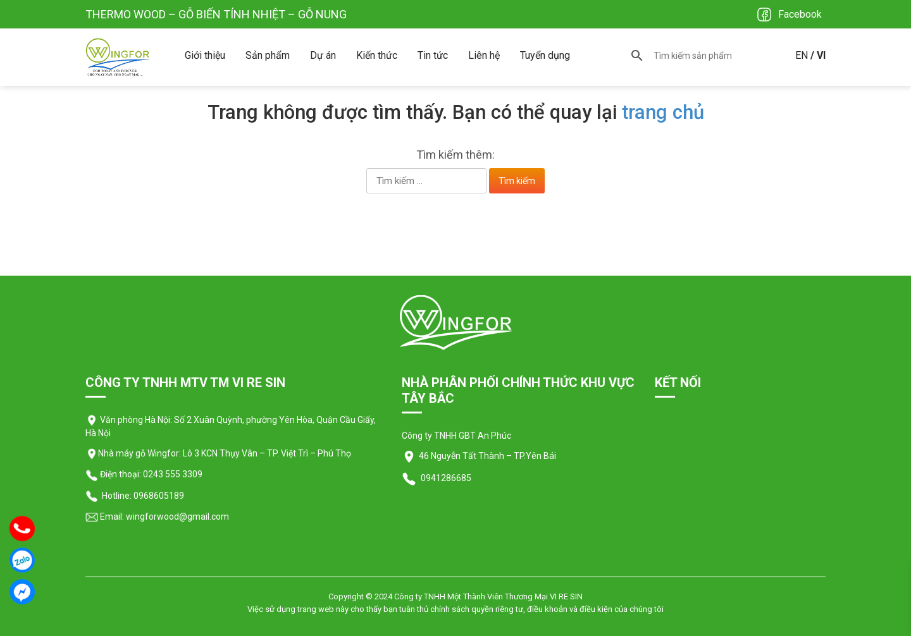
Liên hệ (484, 55)
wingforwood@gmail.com (176, 516)
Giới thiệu (205, 55)
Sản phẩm (267, 55)
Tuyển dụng (545, 55)
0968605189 (158, 496)
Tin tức (433, 55)
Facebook (800, 14)
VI (821, 55)
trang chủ (663, 112)
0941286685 (445, 478)
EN (801, 55)
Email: (104, 516)
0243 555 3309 (172, 474)
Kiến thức (376, 55)
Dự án (323, 55)
